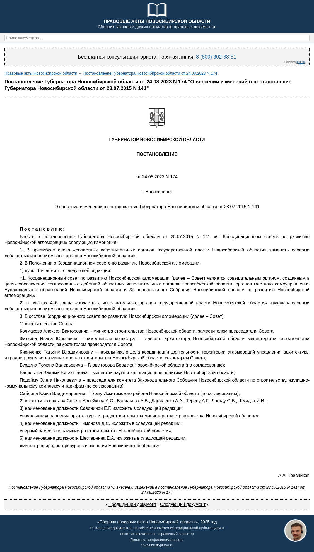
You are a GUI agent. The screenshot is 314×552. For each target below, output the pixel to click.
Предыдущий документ (132, 504)
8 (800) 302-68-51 (216, 57)
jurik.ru (300, 62)
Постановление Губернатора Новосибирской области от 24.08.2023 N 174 (150, 73)
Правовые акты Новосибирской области (40, 73)
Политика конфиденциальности (157, 540)
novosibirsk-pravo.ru (157, 545)
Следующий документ (183, 504)
